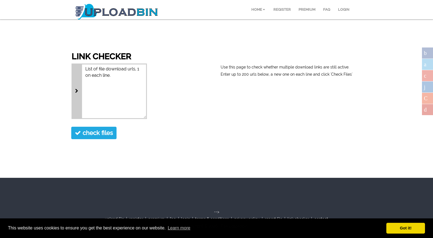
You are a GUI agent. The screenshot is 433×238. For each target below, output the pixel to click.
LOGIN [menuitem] (343, 9)
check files (94, 132)
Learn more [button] (179, 228)
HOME (258, 9)
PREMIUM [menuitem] (307, 9)
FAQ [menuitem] (326, 9)
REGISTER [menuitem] (282, 9)
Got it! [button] (405, 228)
